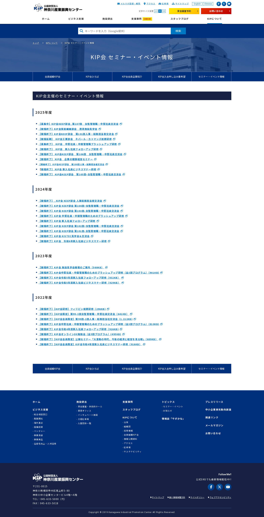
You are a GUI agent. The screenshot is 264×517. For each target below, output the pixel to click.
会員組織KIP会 (52, 76)
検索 (178, 31)
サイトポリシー (197, 497)
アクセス (150, 3)
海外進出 (38, 422)
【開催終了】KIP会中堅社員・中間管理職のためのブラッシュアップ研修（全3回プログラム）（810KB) (99, 324)
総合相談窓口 (40, 414)
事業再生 (38, 439)
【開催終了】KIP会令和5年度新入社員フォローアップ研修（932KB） (79, 277)
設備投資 (38, 427)
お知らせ (167, 410)
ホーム (46, 18)
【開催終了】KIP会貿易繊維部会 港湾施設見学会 (68, 129)
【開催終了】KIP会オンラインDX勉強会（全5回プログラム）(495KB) (80, 334)
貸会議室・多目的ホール (90, 406)
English (197, 4)
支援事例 (141, 19)
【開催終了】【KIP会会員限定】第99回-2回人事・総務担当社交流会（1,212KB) (86, 319)
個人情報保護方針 (177, 497)
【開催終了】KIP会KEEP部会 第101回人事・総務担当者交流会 (76, 134)
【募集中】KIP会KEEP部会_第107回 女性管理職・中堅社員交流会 (79, 124)
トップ (36, 42)
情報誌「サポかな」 (173, 418)
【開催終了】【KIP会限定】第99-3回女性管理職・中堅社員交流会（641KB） (84, 314)
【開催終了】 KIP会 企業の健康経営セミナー (66, 159)
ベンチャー (39, 431)
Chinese (208, 4)
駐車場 (165, 3)
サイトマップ (182, 3)
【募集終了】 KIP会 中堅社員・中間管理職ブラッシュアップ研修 (78, 144)
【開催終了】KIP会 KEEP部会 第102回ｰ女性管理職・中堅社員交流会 (79, 226)
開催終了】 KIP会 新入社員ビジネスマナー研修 (68, 169)
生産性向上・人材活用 (45, 443)
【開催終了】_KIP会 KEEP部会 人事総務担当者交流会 (70, 200)
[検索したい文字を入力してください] (124, 31)
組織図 (127, 426)
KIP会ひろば (92, 76)
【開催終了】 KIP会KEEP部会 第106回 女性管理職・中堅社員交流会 (81, 154)
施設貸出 (107, 18)
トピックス (168, 401)
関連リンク (211, 417)
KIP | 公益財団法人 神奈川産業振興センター (58, 7)
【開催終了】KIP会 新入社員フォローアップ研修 (67, 221)
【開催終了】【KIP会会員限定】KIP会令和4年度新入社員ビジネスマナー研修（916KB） (90, 344)
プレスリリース (214, 401)
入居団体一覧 (84, 423)
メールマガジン (214, 425)
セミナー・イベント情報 (211, 76)
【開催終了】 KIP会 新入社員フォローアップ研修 (69, 149)
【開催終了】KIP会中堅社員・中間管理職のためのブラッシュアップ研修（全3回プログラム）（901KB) (99, 272)
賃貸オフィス (84, 410)
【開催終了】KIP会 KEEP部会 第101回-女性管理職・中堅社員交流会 (79, 231)
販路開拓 (38, 418)
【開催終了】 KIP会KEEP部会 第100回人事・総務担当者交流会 (71, 164)
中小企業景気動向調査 (218, 409)
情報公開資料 (130, 439)
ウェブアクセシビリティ (220, 497)
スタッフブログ (180, 18)
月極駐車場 (83, 419)
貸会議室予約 (184, 11)
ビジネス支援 (76, 18)
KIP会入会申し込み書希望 (171, 76)
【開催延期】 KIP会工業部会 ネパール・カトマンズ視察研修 (75, 139)
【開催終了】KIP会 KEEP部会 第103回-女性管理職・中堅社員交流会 (79, 210)
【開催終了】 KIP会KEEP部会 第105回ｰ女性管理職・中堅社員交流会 (80, 174)
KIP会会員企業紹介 (132, 76)
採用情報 (128, 430)
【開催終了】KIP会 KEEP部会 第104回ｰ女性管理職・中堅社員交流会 (79, 205)
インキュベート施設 (88, 415)
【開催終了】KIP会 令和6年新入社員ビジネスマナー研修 (73, 241)
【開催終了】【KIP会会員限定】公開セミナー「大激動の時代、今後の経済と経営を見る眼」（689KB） (98, 339)
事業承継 (38, 435)
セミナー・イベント (173, 406)
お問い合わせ (216, 11)
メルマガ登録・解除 (131, 3)
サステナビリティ (133, 451)
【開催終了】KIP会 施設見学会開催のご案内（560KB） (71, 267)
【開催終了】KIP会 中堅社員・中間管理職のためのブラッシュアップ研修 (81, 216)
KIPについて (214, 18)
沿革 (126, 422)
